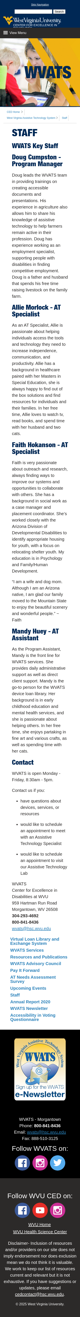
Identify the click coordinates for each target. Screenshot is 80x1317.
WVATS (47, 72)
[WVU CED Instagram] (57, 1210)
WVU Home (39, 1224)
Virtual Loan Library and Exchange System (34, 941)
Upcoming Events (28, 988)
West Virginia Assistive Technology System (31, 117)
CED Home (13, 112)
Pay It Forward (25, 970)
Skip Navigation (40, 4)
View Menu (14, 33)
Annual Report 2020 (30, 1001)
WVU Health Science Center (40, 1231)
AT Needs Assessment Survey (33, 979)
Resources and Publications (38, 957)
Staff (64, 117)
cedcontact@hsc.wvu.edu (39, 1294)
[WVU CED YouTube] (40, 1210)
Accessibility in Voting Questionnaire (32, 1017)
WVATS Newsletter (29, 1008)
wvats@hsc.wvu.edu (31, 928)
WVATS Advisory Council (35, 963)
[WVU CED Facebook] (22, 1210)
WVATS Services (27, 950)
